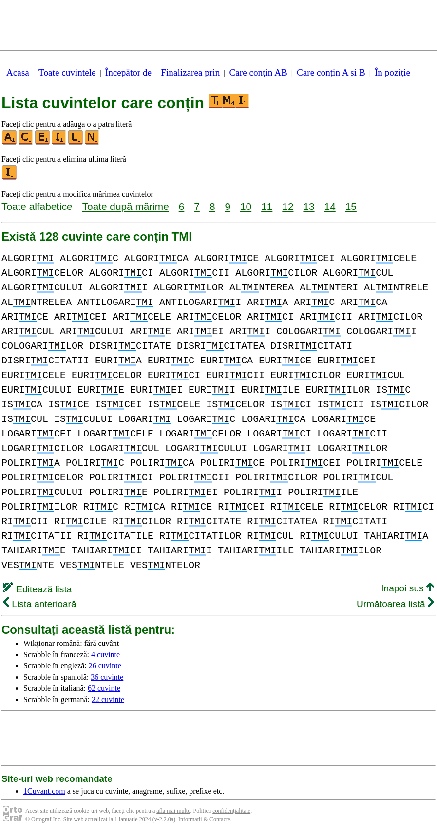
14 (330, 206)
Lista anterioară (39, 604)
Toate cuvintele (66, 72)
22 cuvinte (108, 699)
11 (266, 206)
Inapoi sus (407, 588)
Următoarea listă (395, 604)
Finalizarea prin (190, 72)
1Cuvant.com (44, 791)
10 (245, 206)
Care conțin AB (258, 72)
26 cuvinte (105, 666)
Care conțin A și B (331, 72)
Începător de (128, 72)
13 (308, 206)
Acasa (17, 72)
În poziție (392, 72)
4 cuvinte (105, 654)
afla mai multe (173, 810)
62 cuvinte (104, 688)
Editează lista (37, 589)
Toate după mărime (125, 206)
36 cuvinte (107, 677)
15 (351, 206)
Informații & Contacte (204, 819)
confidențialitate (231, 810)
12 (287, 206)
